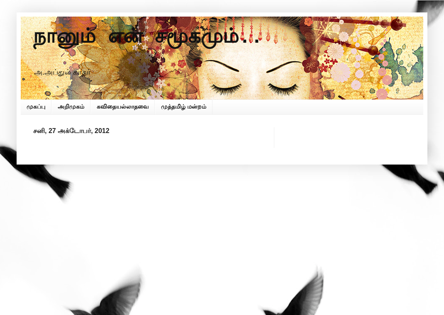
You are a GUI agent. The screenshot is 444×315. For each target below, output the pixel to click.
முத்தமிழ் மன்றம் (183, 106)
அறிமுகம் (71, 106)
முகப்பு (36, 106)
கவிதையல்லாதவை (123, 106)
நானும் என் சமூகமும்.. (148, 37)
